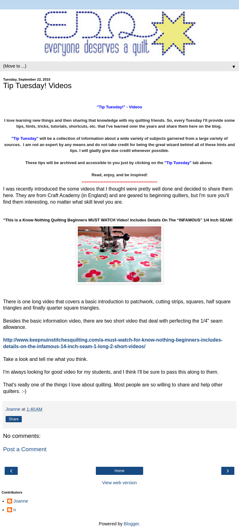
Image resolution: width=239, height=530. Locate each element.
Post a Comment (24, 449)
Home (119, 471)
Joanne (20, 501)
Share (14, 419)
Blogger (131, 523)
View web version (119, 482)
